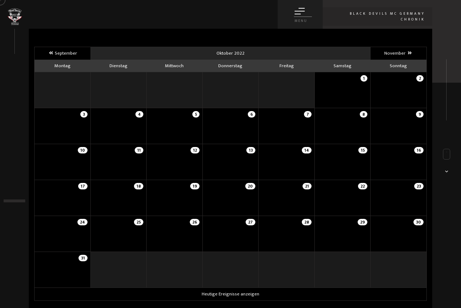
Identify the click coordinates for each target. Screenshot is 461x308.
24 (82, 222)
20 (250, 186)
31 (83, 258)
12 (195, 150)
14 (306, 150)
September (62, 53)
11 (139, 150)
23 (419, 186)
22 (363, 186)
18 (138, 186)
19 (195, 186)
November (398, 53)
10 (82, 150)
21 (307, 186)
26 (194, 222)
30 (418, 222)
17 (83, 186)
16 (419, 150)
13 (251, 150)
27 (250, 222)
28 (306, 222)
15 (363, 150)
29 (362, 222)
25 (138, 222)
